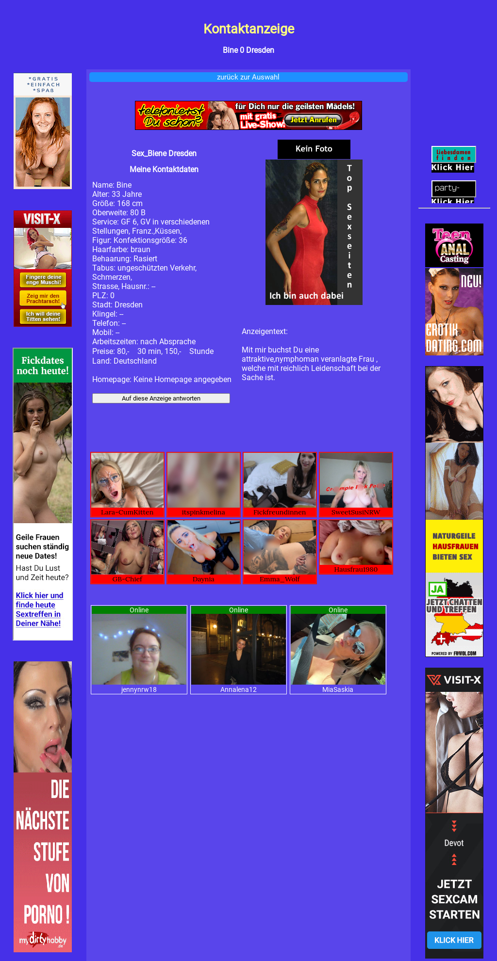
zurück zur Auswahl (248, 77)
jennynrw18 (139, 689)
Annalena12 (238, 689)
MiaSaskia (337, 689)
